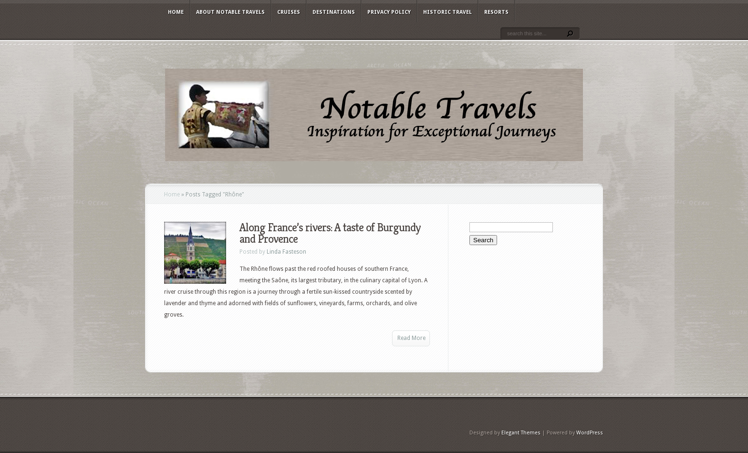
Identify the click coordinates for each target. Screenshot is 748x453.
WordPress (589, 433)
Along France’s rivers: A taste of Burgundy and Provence (329, 233)
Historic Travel (447, 12)
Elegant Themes (520, 433)
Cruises (288, 12)
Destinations (333, 12)
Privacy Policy (389, 12)
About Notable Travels (230, 12)
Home (176, 12)
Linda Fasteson (286, 251)
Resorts (496, 12)
